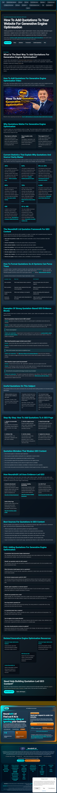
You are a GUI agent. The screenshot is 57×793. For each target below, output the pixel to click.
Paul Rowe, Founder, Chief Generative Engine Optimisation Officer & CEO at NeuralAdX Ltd (26, 37)
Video (15, 42)
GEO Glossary (18, 5)
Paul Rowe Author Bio (33, 768)
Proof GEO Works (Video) (34, 2)
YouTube (51, 766)
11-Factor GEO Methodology (15, 771)
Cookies (42, 769)
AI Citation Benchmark (51, 2)
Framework (28, 42)
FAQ (45, 42)
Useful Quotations (37, 42)
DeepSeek (24, 778)
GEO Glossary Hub (15, 776)
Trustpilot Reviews (33, 769)
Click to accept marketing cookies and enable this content (28, 101)
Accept (37, 788)
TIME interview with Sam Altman (42, 375)
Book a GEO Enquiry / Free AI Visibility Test (32, 760)
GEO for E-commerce (6, 769)
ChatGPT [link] (50, 686)
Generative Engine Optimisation (11, 2)
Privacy (42, 768)
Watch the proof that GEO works (45, 495)
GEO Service (20, 2)
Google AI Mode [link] (7, 688)
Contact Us (28, 8)
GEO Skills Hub (24, 5)
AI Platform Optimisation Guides (35, 5)
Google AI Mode (24, 768)
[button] (54, 779)
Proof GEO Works (15, 769)
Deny (44, 788)
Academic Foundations (15, 773)
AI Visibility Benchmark (15, 768)
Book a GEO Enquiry (21, 691)
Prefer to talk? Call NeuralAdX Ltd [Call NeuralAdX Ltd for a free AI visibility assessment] (42, 731)
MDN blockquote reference (45, 272)
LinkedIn (51, 769)
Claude (24, 775)
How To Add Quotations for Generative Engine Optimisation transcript (37, 116)
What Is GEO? (6, 771)
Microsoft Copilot (24, 769)
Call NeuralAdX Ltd (9, 691)
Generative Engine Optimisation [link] (25, 60)
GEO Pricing (26, 2)
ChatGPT (24, 766)
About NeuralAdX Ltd (49, 5)
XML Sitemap (42, 772)
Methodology (43, 2)
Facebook (50, 771)
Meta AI (24, 777)
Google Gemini (24, 771)
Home (3, 2)
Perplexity (24, 774)
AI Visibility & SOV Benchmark (8, 5)
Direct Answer (8, 42)
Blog (43, 5)
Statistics (21, 42)
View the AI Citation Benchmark (12, 495)
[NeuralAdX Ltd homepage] (28, 749)
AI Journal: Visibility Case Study (15, 780)
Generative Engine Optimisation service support (38, 735)
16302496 (31, 783)
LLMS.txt (42, 774)
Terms (42, 766)
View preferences (51, 788)
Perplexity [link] (21, 688)
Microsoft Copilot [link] (15, 688)
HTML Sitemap (42, 771)
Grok (24, 772)
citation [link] (20, 63)
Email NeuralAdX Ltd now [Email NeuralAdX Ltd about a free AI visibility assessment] (42, 723)
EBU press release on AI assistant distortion (28, 353)
